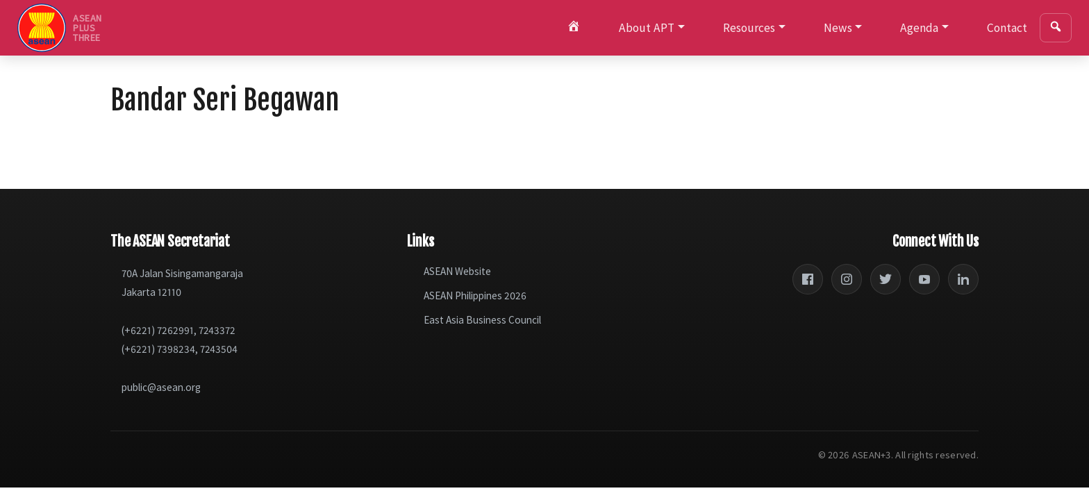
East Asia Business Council (482, 319)
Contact (1007, 27)
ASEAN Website (457, 271)
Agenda (919, 27)
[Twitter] (885, 279)
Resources (749, 27)
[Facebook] (807, 279)
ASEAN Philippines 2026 (475, 295)
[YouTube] (924, 279)
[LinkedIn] (963, 279)
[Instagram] (846, 279)
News (838, 27)
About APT (646, 27)
